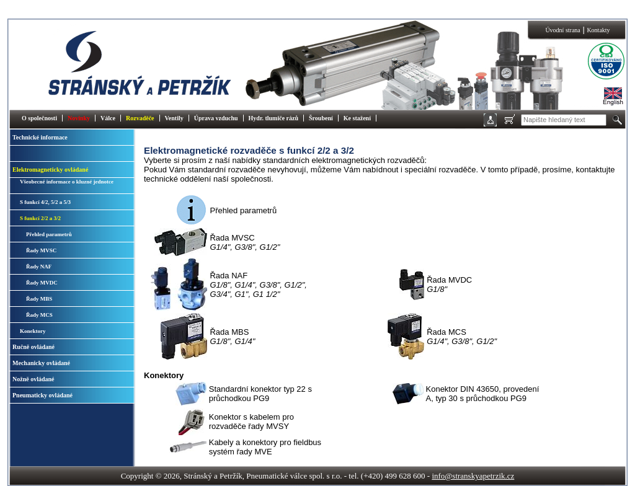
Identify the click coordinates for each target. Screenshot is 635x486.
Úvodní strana (562, 30)
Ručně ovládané (33, 346)
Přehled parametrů (49, 234)
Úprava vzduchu (216, 118)
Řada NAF (258, 285)
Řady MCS (39, 315)
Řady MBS (39, 299)
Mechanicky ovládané (41, 363)
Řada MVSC (245, 242)
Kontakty (598, 30)
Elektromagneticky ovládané (50, 169)
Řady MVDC (42, 283)
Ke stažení (357, 118)
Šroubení (321, 118)
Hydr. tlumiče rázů (273, 118)
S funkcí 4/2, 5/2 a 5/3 (45, 202)
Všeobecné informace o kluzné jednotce (66, 182)
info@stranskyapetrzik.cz (473, 475)
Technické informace (40, 137)
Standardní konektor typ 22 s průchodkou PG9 (260, 393)
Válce (107, 118)
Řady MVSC (41, 250)
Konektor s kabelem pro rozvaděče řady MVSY (251, 421)
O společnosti (39, 118)
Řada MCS (462, 336)
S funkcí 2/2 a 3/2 (40, 218)
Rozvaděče (140, 118)
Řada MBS (232, 336)
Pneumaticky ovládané (42, 395)
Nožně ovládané (33, 379)
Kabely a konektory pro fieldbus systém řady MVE (265, 447)
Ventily (174, 118)
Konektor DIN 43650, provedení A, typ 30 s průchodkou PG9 (483, 393)
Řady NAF (38, 266)
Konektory (33, 331)
